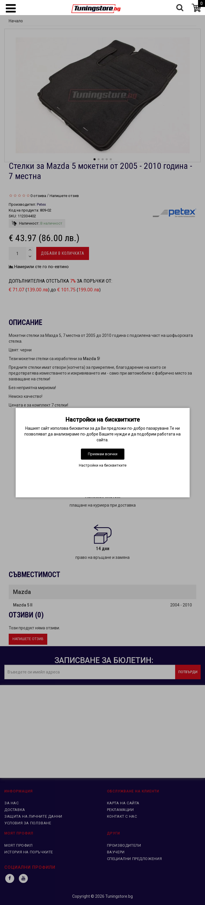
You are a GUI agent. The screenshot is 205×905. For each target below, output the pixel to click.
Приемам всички (102, 454)
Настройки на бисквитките (102, 465)
